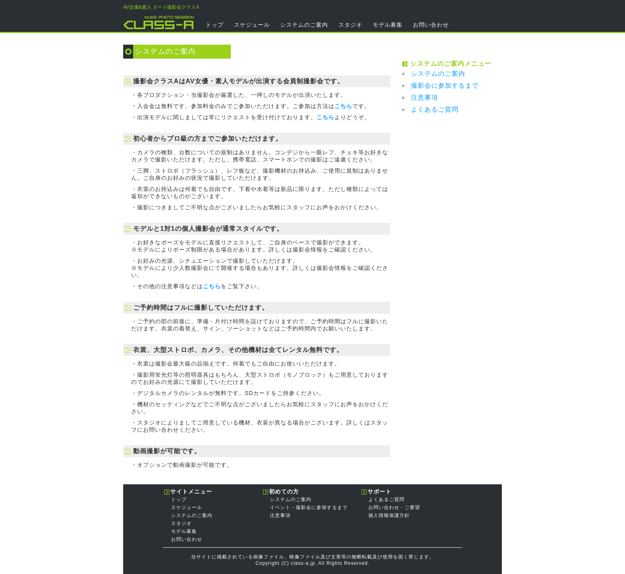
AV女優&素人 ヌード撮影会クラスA (161, 7)
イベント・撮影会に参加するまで (309, 507)
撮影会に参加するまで (445, 85)
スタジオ (350, 25)
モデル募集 (388, 25)
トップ (215, 25)
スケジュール (252, 25)
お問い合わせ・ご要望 (394, 507)
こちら (343, 106)
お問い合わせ (431, 25)
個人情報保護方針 (389, 515)
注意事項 (424, 97)
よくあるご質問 (434, 109)
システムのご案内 (304, 25)
